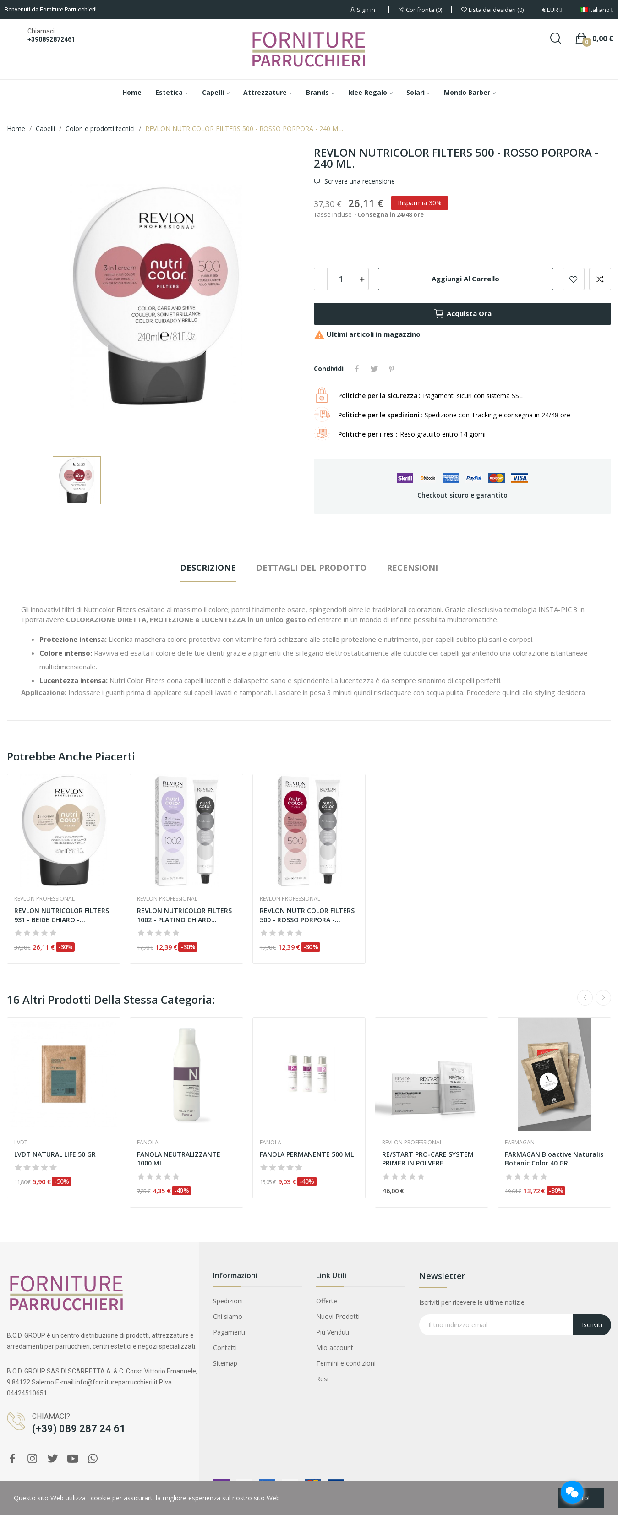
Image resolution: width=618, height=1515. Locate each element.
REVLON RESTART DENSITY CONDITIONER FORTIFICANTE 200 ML (105, 1468)
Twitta (374, 369)
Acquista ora (462, 313)
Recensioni (412, 567)
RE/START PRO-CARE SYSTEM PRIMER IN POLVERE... (428, 1159)
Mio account (334, 1347)
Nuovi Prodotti (338, 1316)
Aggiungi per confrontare (600, 279)
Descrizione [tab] (208, 567)
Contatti (225, 1347)
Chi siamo (227, 1316)
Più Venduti (332, 1332)
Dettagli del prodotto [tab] (311, 567)
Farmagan (520, 1142)
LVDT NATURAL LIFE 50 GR (55, 1154)
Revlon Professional (44, 899)
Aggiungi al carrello (465, 278)
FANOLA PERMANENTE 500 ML (307, 1154)
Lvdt (20, 1142)
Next (603, 998)
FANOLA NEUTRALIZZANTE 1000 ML (178, 1159)
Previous (585, 998)
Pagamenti (229, 1332)
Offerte (326, 1300)
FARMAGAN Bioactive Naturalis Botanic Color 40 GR (554, 1159)
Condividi (357, 369)
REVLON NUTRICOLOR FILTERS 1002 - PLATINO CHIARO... (184, 915)
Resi (322, 1378)
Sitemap (225, 1363)
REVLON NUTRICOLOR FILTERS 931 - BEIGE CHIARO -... (61, 915)
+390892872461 (51, 39)
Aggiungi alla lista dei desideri (573, 279)
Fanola (148, 1142)
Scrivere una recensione (359, 181)
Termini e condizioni (346, 1363)
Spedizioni (228, 1300)
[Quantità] (341, 279)
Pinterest (391, 369)
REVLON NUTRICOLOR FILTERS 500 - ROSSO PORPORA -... (307, 915)
